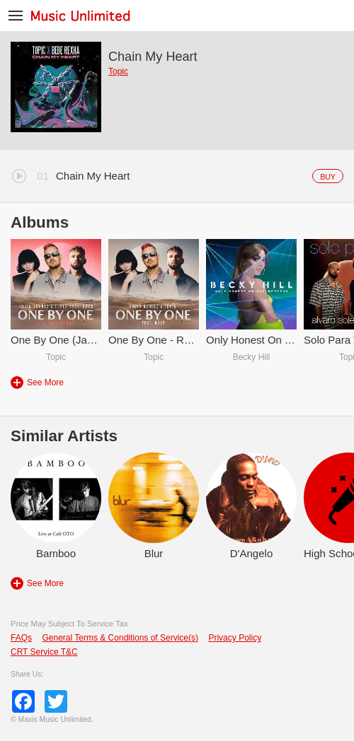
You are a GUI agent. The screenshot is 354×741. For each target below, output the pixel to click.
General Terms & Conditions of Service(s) (120, 638)
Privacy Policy (234, 638)
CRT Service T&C (44, 652)
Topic (118, 71)
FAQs (21, 638)
